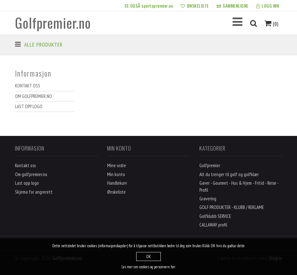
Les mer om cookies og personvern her (148, 267)
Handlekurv (117, 183)
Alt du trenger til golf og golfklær (229, 174)
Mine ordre (116, 165)
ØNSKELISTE (195, 6)
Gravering (207, 199)
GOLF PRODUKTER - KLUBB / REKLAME (231, 207)
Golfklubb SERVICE (215, 216)
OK (148, 256)
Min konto (116, 174)
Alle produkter (43, 44)
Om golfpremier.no (33, 96)
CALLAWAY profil (213, 225)
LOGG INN (267, 6)
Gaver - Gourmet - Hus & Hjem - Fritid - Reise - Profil (238, 186)
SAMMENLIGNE (233, 6)
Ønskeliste (116, 192)
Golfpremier (209, 165)
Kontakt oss (27, 86)
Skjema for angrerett (34, 192)
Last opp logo (28, 106)
